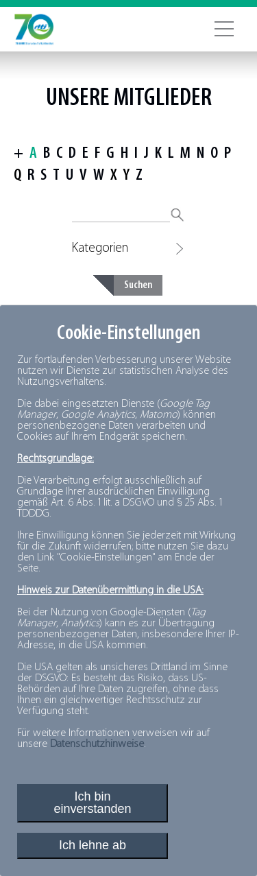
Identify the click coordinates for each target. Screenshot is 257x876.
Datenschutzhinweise (97, 744)
